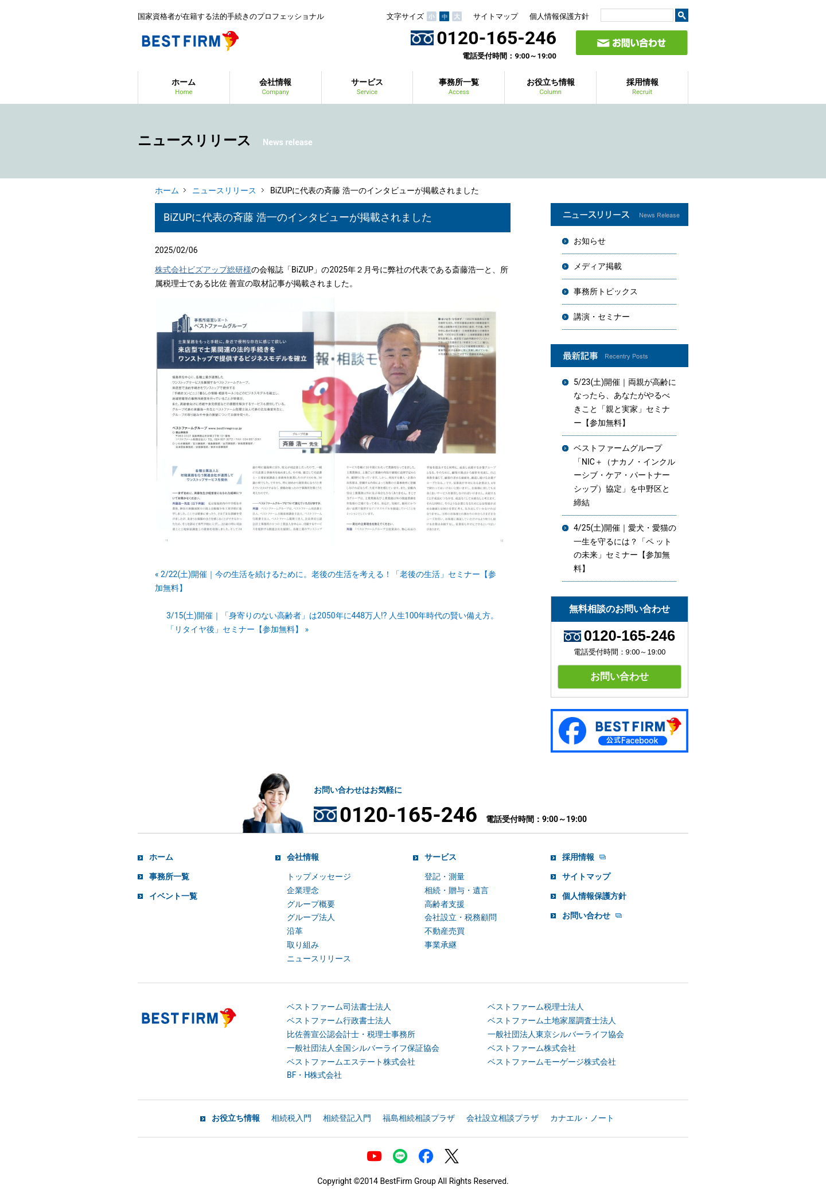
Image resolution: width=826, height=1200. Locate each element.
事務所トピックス (606, 291)
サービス (367, 87)
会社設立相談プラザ (502, 1118)
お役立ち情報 (551, 87)
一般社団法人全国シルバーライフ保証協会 (363, 1048)
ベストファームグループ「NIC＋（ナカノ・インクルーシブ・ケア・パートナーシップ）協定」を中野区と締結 (624, 475)
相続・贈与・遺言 (456, 890)
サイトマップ (495, 16)
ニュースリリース (224, 190)
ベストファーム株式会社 (532, 1048)
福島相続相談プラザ (419, 1118)
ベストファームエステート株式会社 (351, 1061)
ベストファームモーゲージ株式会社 (552, 1061)
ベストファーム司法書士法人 (339, 1006)
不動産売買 (444, 931)
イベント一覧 (173, 896)
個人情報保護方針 (559, 16)
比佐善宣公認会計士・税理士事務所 (351, 1034)
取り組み (303, 944)
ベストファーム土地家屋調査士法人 (552, 1020)
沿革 (295, 931)
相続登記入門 (347, 1118)
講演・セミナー (602, 316)
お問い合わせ (619, 676)
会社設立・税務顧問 (460, 917)
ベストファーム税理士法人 (536, 1006)
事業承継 (440, 944)
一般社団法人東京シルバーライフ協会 (556, 1034)
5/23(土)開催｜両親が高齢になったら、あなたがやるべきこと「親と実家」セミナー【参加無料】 (625, 402)
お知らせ (590, 241)
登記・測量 (444, 876)
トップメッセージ (319, 876)
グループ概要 (311, 904)
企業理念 (303, 890)
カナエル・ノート (582, 1118)
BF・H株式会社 (314, 1075)
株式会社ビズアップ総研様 (203, 269)
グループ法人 (311, 917)
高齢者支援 (444, 904)
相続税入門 (291, 1118)
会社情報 (275, 87)
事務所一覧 (459, 87)
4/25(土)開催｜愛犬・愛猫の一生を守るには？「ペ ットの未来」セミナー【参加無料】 (625, 548)
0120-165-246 (483, 38)
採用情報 (642, 87)
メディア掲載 (598, 266)
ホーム (184, 87)
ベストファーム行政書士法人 (339, 1020)
